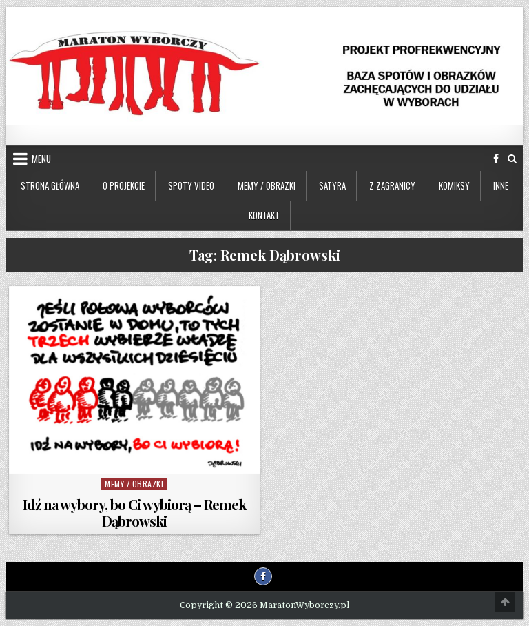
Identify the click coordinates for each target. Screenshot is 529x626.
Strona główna (50, 185)
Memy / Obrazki (266, 185)
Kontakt (264, 215)
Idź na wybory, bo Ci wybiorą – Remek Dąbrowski (134, 512)
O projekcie (124, 185)
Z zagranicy (392, 185)
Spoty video (191, 185)
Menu (41, 158)
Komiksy (454, 185)
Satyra (332, 185)
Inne (500, 185)
